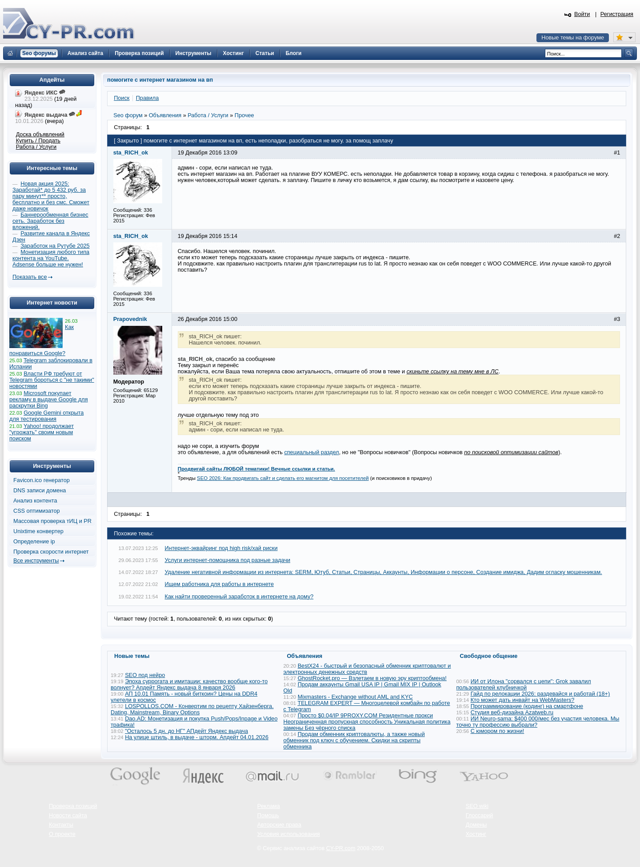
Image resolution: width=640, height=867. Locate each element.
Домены (476, 825)
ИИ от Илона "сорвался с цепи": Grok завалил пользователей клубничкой (523, 684)
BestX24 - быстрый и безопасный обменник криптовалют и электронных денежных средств (367, 669)
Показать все (29, 277)
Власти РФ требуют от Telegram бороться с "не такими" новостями (51, 380)
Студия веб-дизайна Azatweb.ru (512, 712)
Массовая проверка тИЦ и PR (52, 521)
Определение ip (34, 541)
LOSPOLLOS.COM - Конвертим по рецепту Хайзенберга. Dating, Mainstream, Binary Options (192, 709)
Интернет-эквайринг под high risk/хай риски (221, 548)
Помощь (268, 815)
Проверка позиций (73, 806)
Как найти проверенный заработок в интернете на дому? (239, 597)
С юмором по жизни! (497, 731)
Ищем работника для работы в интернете (219, 584)
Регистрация (616, 14)
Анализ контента (35, 501)
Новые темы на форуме (572, 38)
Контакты (61, 825)
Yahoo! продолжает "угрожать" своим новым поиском (41, 432)
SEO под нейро (145, 675)
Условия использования (288, 834)
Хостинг (476, 834)
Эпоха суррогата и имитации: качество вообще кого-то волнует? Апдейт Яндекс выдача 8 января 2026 (189, 684)
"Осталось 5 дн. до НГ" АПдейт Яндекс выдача (186, 731)
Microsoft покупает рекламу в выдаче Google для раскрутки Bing (48, 399)
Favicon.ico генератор (41, 480)
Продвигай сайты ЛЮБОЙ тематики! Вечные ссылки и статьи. (256, 468)
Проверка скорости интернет (51, 552)
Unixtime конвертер (38, 531)
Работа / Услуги (36, 147)
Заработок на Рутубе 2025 (54, 246)
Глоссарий (479, 815)
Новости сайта (68, 815)
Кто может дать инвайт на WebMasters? (523, 700)
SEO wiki (477, 806)
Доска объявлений (40, 134)
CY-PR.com (341, 848)
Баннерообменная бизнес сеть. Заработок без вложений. (50, 221)
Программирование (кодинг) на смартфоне (527, 706)
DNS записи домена (39, 490)
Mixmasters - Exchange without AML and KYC (355, 697)
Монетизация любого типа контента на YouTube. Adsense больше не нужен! (50, 258)
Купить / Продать (38, 141)
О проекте (62, 834)
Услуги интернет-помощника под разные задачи (228, 560)
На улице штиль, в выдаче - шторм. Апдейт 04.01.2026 (196, 737)
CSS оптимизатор (36, 511)
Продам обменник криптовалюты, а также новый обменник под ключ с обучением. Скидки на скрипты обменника (354, 740)
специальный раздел (311, 452)
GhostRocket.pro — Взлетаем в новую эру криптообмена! (372, 678)
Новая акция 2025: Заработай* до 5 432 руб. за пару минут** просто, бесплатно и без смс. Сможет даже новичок (50, 196)
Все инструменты (36, 561)
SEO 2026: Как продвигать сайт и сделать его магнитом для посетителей (283, 478)
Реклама (268, 806)
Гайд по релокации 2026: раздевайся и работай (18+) (540, 694)
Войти (582, 14)
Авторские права (279, 825)
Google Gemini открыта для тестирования (46, 416)
